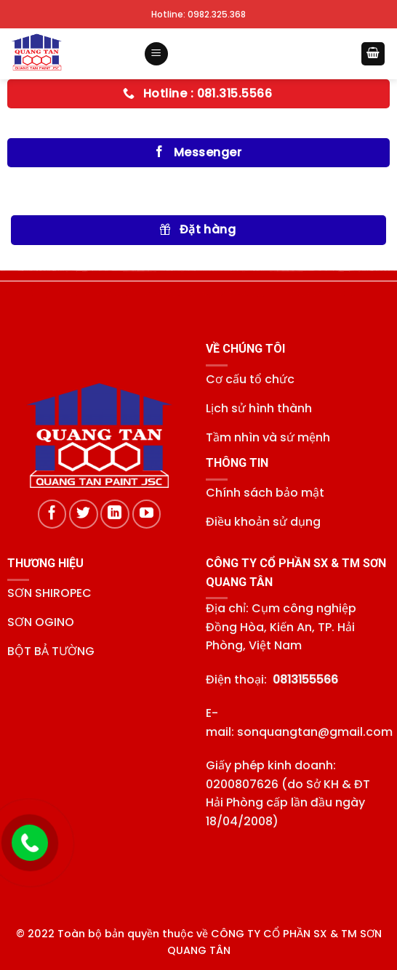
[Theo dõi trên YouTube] (146, 514)
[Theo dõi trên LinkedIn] (114, 514)
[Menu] (156, 54)
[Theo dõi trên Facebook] (52, 514)
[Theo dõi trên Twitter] (83, 514)
